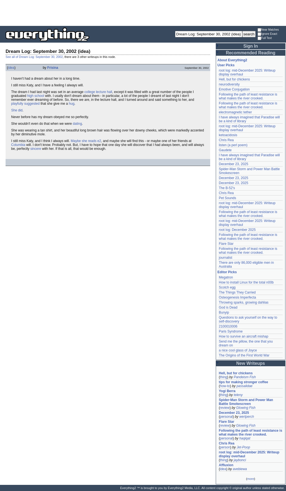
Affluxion (226, 465)
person (225, 447)
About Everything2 (232, 60)
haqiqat (244, 438)
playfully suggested (25, 104)
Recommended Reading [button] (250, 52)
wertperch (246, 417)
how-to (225, 386)
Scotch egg (227, 287)
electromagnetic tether (235, 112)
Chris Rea (226, 140)
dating (77, 124)
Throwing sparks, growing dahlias (243, 302)
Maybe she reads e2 (86, 141)
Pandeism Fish (245, 377)
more (250, 478)
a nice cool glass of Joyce (238, 350)
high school (35, 96)
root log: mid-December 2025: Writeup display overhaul (249, 454)
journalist (225, 258)
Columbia (18, 145)
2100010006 (228, 326)
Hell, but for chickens (234, 79)
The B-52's (227, 188)
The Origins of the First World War (244, 355)
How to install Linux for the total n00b (246, 282)
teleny (238, 395)
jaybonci (240, 460)
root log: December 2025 (237, 230)
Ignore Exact (267, 34)
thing (223, 377)
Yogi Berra (227, 391)
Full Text (265, 38)
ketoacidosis (228, 135)
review (225, 408)
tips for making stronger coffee (243, 382)
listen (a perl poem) (233, 145)
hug (71, 104)
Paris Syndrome (231, 331)
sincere (35, 149)
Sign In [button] (250, 46)
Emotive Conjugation (234, 89)
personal (226, 417)
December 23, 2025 (233, 164)
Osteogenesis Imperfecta (237, 297)
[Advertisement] (143, 12)
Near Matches (268, 30)
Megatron (226, 277)
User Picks (225, 65)
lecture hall (104, 92)
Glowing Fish (245, 408)
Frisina (52, 68)
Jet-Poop (243, 447)
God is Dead (228, 307)
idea (11, 68)
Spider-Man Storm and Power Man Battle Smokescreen (246, 402)
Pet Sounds (227, 198)
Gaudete (225, 150)
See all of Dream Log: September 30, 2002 (34, 56)
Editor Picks (227, 272)
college (89, 92)
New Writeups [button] (250, 363)
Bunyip (224, 312)
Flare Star (226, 244)
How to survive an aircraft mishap (243, 336)
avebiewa (240, 469)
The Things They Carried (237, 292)
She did (17, 110)
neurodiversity (229, 84)
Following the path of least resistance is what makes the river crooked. (248, 96)
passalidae (244, 386)
